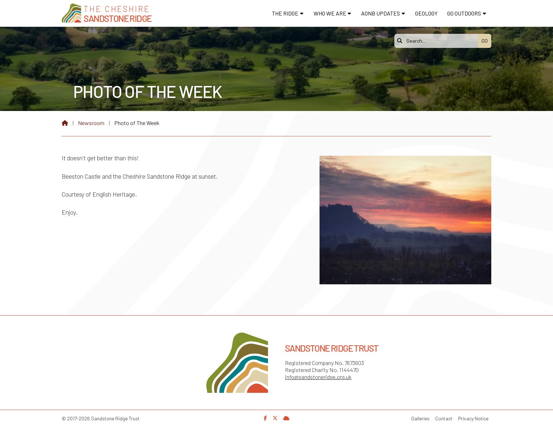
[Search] (438, 41)
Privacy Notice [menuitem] (473, 418)
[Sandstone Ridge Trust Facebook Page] (265, 418)
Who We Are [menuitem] (330, 13)
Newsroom (91, 122)
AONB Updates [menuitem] (380, 13)
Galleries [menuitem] (420, 418)
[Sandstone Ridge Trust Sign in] (286, 418)
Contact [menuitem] (443, 418)
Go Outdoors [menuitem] (464, 13)
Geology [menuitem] (426, 13)
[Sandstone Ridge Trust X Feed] (275, 418)
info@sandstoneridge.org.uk (318, 376)
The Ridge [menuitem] (285, 13)
